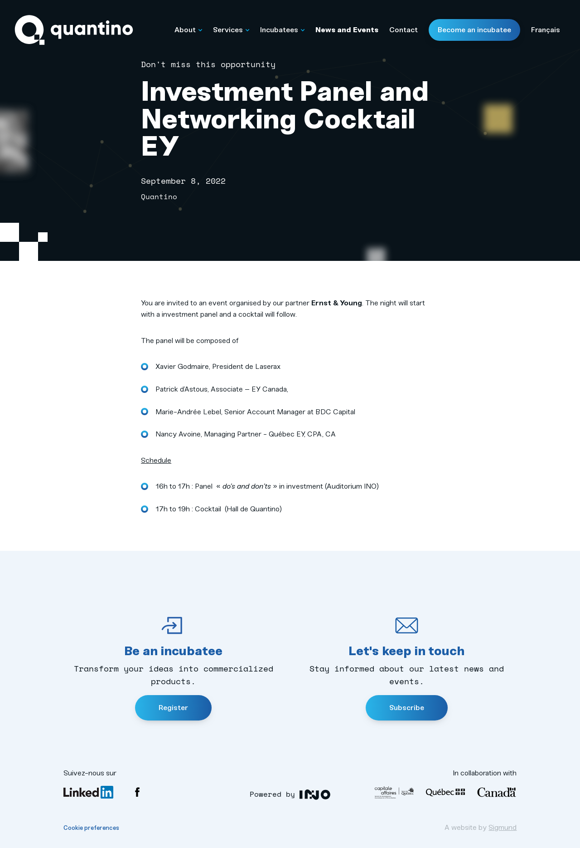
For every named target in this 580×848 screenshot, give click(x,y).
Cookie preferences (91, 827)
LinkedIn (88, 792)
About (188, 29)
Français (545, 29)
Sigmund (502, 827)
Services (231, 29)
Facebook (137, 792)
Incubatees (282, 29)
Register (173, 707)
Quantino (73, 30)
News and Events (346, 29)
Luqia (315, 794)
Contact (403, 29)
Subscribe (406, 707)
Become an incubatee (474, 29)
